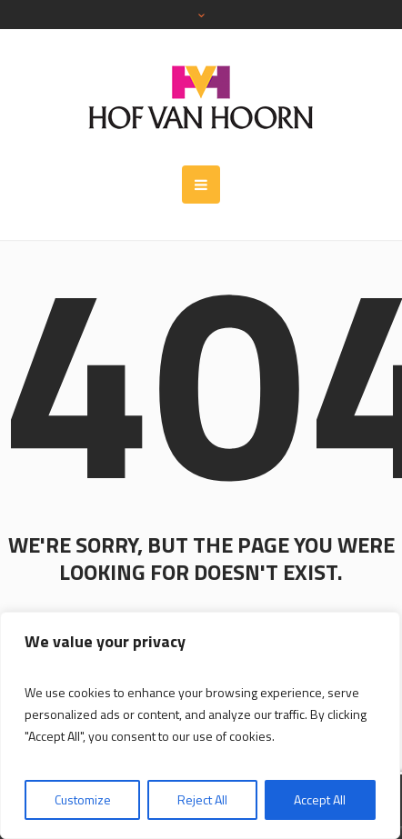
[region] (200, 725)
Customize (83, 799)
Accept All (320, 799)
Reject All (202, 799)
